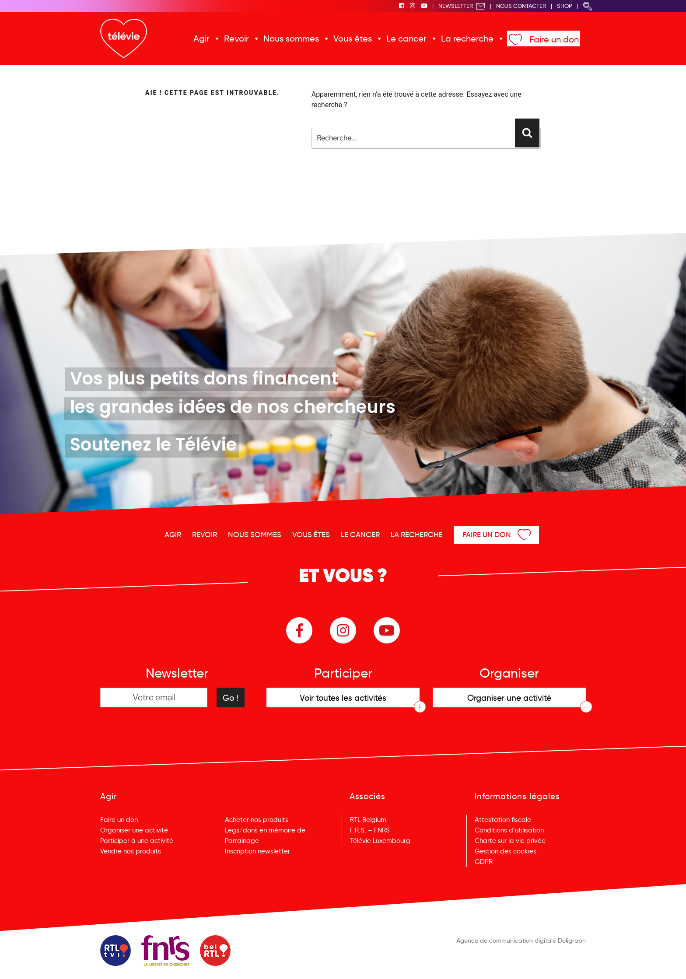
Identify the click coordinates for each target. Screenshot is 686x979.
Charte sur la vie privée (510, 841)
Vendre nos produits (130, 851)
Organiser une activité (134, 830)
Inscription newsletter (257, 851)
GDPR (484, 862)
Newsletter (461, 6)
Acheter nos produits (256, 820)
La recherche (467, 38)
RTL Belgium (368, 820)
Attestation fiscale (503, 820)
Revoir (236, 38)
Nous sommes (291, 38)
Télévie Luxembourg (380, 841)
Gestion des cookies (505, 851)
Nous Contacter (521, 6)
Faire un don (554, 39)
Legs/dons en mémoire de (265, 830)
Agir (201, 38)
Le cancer (406, 38)
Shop (564, 6)
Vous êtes (352, 38)
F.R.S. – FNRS (370, 830)
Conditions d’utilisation (509, 830)
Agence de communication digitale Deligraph (521, 940)
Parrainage (242, 841)
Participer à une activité (136, 841)
